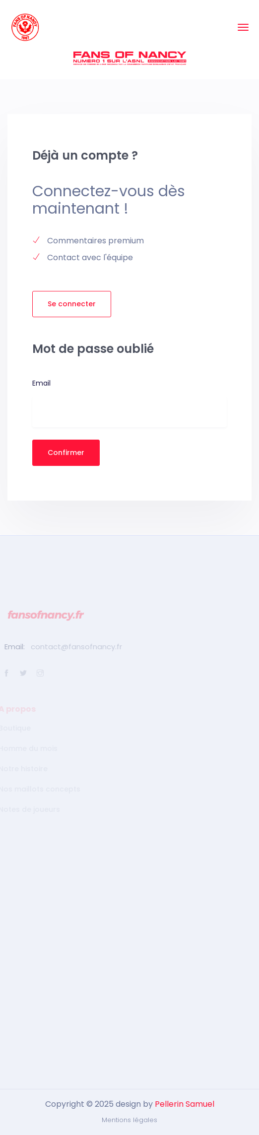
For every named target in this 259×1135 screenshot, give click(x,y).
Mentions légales (129, 1120)
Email (41, 383)
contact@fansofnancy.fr (74, 646)
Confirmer (66, 452)
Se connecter (72, 304)
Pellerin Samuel (184, 1104)
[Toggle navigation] (243, 27)
